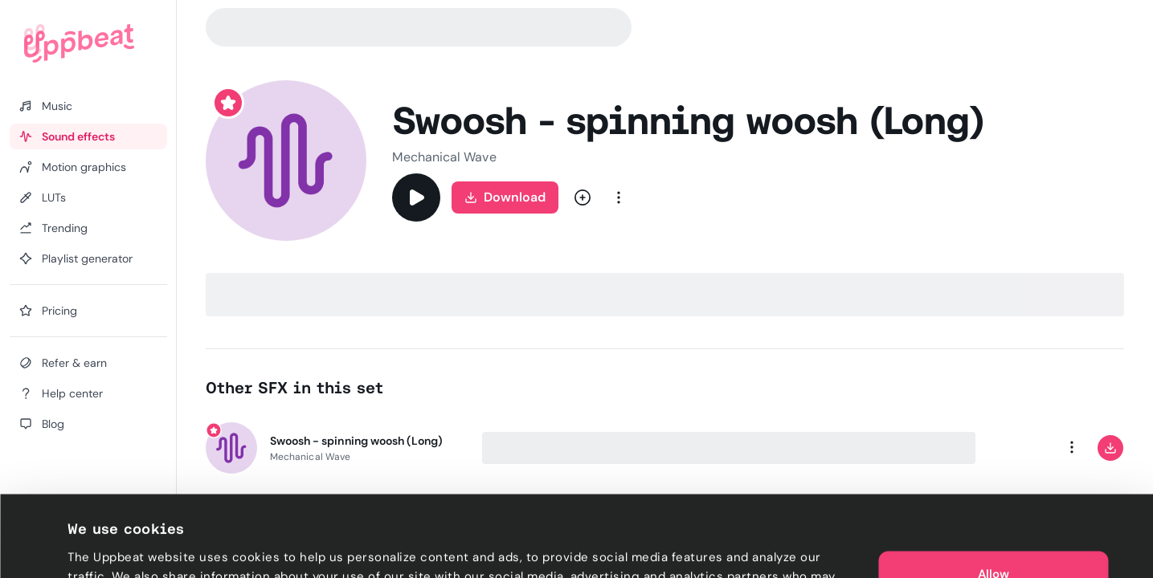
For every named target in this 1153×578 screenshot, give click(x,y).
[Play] (416, 197)
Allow (993, 498)
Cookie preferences (125, 547)
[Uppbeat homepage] (79, 43)
